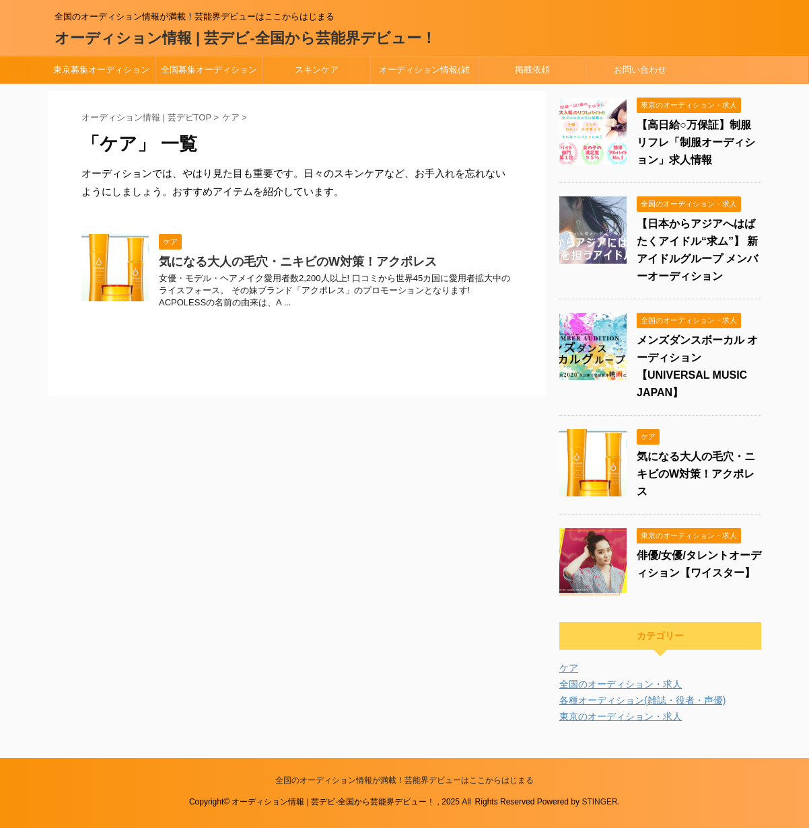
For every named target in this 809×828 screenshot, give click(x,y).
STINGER (599, 801)
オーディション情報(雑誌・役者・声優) (424, 74)
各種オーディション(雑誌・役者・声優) (642, 700)
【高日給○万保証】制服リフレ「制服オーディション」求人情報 (696, 142)
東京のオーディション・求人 (620, 716)
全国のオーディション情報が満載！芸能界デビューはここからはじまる (404, 780)
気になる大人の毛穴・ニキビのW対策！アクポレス (298, 261)
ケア (568, 668)
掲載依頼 (532, 70)
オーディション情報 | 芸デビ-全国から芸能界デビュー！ (245, 38)
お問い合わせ (640, 70)
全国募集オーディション (209, 70)
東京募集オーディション (101, 70)
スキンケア (317, 70)
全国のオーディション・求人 (620, 684)
